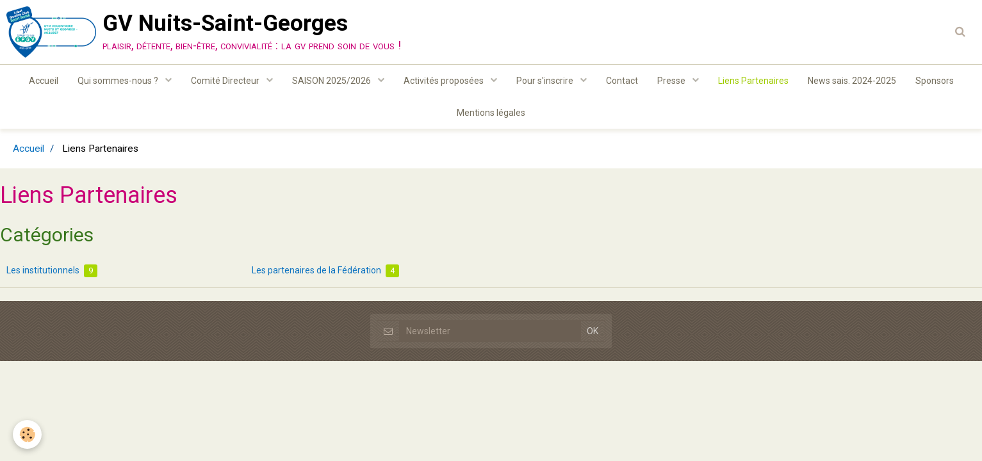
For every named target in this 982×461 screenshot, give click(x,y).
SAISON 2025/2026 (332, 81)
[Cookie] (27, 434)
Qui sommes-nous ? (119, 81)
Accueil (43, 81)
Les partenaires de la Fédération (325, 270)
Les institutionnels (51, 270)
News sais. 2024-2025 (852, 81)
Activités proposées (445, 81)
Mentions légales (491, 113)
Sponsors (934, 81)
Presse (672, 81)
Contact (622, 81)
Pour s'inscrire (545, 81)
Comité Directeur (226, 81)
